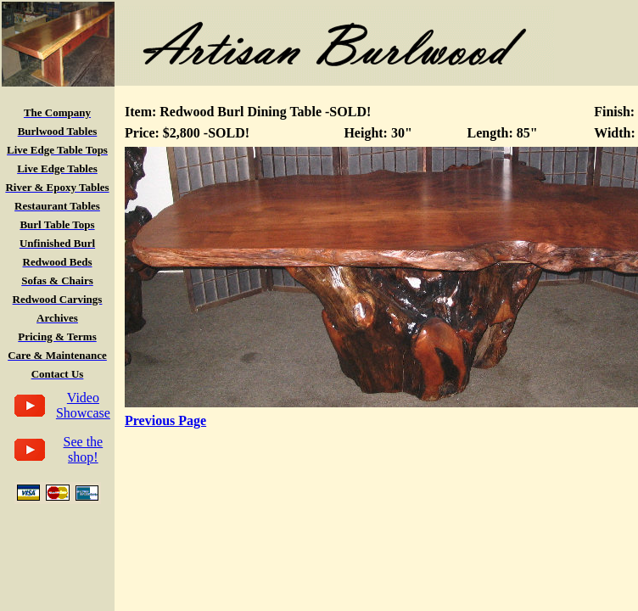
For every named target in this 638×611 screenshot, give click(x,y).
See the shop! (84, 449)
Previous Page (165, 420)
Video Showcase (83, 405)
